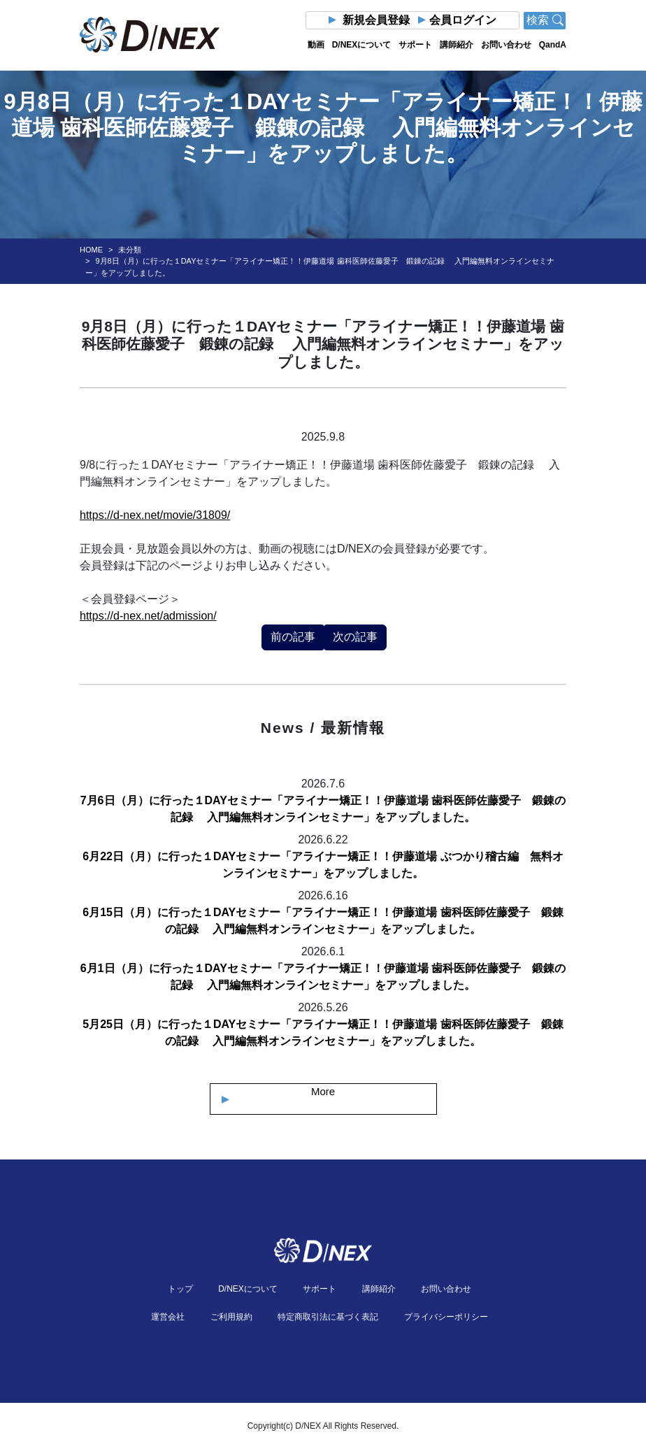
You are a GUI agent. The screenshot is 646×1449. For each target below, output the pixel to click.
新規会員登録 (376, 20)
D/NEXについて (362, 45)
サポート (415, 45)
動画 (316, 45)
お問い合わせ (506, 45)
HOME (91, 249)
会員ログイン (462, 20)
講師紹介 (456, 45)
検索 (544, 20)
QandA (552, 45)
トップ (180, 1289)
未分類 (129, 249)
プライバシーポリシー (446, 1317)
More (323, 1091)
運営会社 (168, 1317)
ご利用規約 (231, 1317)
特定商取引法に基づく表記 (328, 1317)
